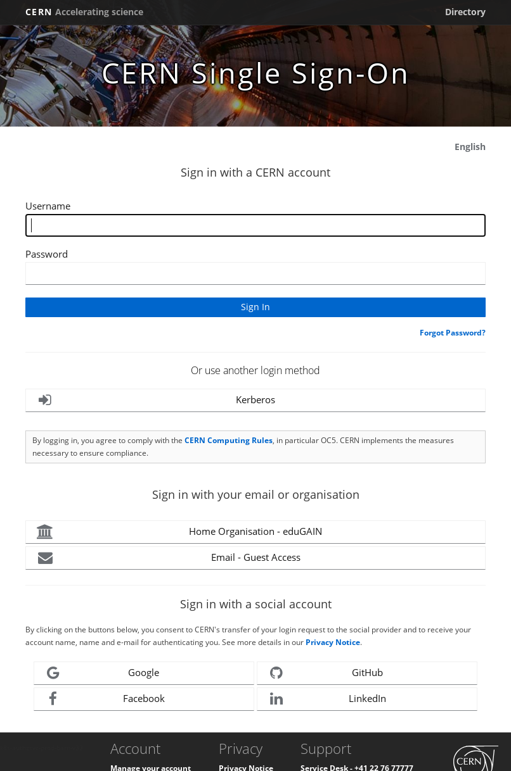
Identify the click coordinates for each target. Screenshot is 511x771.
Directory (465, 12)
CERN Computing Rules (228, 440)
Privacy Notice (333, 642)
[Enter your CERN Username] (255, 225)
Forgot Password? (453, 332)
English (470, 147)
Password (46, 254)
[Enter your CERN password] (255, 273)
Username (47, 205)
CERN (84, 12)
